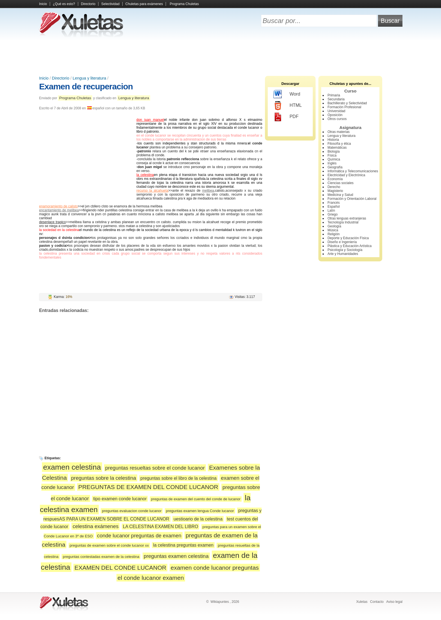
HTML (287, 105)
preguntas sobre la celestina (103, 478)
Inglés (331, 163)
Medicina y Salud (340, 195)
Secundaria (336, 99)
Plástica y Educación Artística (349, 246)
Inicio (43, 4)
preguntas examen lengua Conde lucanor (200, 511)
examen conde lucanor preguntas (215, 567)
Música (332, 230)
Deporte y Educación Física (348, 238)
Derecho (333, 187)
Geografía (334, 167)
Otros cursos (336, 119)
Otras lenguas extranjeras (346, 218)
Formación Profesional (344, 107)
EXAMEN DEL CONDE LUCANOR (120, 567)
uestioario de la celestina (198, 519)
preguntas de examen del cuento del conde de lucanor (195, 499)
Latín (331, 210)
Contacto (377, 602)
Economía (335, 179)
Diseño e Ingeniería (342, 242)
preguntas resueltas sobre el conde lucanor (155, 468)
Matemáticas (336, 148)
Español (333, 207)
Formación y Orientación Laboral (351, 199)
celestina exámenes (95, 526)
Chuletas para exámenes (144, 4)
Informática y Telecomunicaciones (352, 171)
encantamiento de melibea (59, 210)
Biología (333, 151)
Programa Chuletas (184, 4)
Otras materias (338, 132)
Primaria (333, 95)
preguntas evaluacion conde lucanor (131, 511)
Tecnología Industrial (342, 222)
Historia (333, 140)
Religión (333, 234)
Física (331, 155)
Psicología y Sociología (344, 250)
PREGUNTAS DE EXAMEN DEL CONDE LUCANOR (148, 487)
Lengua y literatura (89, 78)
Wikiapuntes (219, 602)
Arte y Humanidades (342, 254)
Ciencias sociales (340, 183)
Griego (332, 214)
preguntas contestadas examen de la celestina (101, 557)
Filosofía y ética (339, 144)
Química (333, 159)
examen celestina (72, 467)
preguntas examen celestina (176, 556)
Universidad (336, 111)
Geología (334, 226)
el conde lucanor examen (151, 577)
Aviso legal (394, 602)
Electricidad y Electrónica (346, 175)
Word (286, 94)
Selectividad (110, 4)
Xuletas (361, 602)
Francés (333, 203)
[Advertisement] (220, 56)
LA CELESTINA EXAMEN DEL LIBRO (160, 526)
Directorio (88, 4)
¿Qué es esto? (64, 4)
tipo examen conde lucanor (120, 498)
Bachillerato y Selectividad (347, 103)
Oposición (334, 115)
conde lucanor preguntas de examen (139, 535)
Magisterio (335, 191)
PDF (285, 116)
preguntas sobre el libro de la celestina (178, 478)
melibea (208, 191)
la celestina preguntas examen (183, 545)
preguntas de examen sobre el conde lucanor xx (109, 545)
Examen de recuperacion (86, 86)
